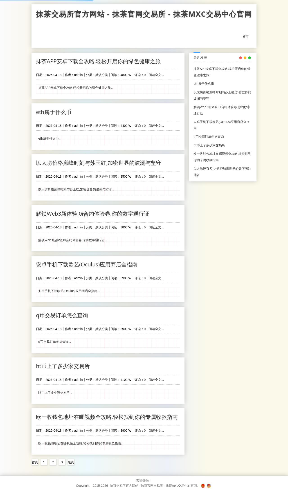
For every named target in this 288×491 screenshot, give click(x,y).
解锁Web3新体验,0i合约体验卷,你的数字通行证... (72, 240)
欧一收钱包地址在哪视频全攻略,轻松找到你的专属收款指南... (81, 443)
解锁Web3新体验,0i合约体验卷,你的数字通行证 (92, 213)
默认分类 (101, 75)
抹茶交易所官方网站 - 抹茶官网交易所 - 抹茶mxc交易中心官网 (144, 15)
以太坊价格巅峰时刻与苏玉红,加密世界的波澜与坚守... (76, 189)
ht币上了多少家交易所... (55, 392)
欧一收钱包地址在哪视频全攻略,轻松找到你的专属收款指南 (107, 416)
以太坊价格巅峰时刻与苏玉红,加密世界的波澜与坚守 (99, 162)
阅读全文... (156, 75)
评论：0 (140, 75)
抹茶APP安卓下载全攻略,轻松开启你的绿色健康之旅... (75, 87)
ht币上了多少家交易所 (63, 366)
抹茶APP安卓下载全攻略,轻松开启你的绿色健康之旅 (98, 61)
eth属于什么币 (53, 112)
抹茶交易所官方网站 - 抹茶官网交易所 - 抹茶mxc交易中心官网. (154, 485)
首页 (245, 37)
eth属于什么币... (49, 138)
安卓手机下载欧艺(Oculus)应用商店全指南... (69, 291)
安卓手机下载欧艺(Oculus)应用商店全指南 (86, 264)
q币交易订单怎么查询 (62, 315)
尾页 (71, 462)
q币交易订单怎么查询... (54, 341)
